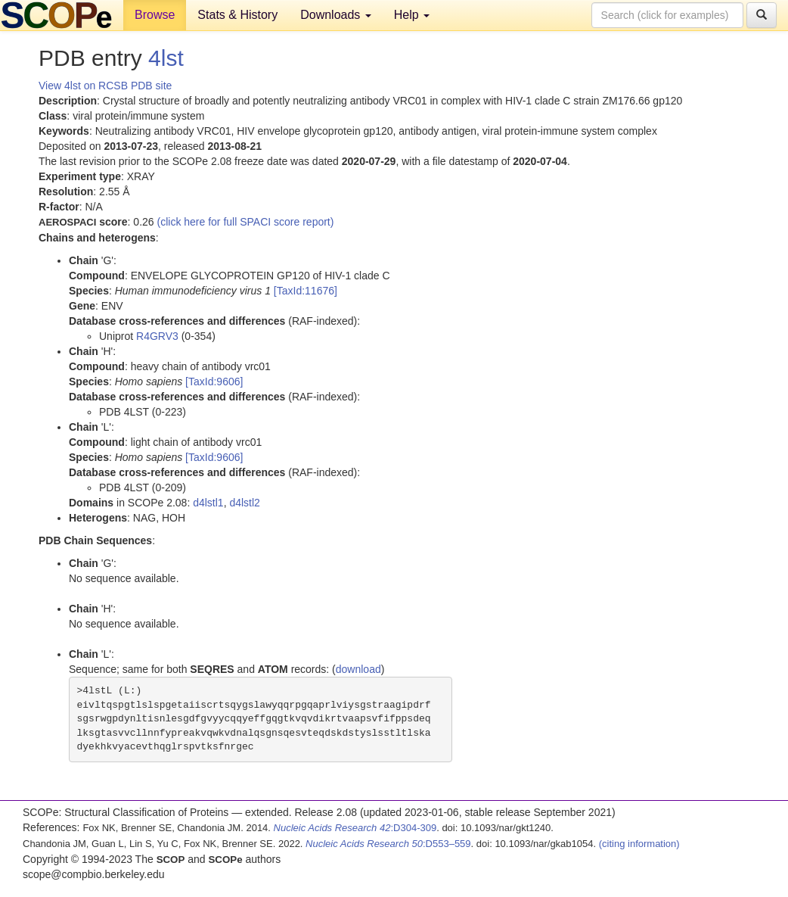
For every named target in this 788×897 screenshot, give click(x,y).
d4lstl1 (208, 503)
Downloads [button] (335, 14)
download (358, 669)
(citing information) (639, 843)
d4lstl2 (244, 503)
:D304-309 (355, 827)
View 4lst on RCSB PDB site (105, 85)
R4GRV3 (157, 336)
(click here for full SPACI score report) (245, 222)
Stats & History (237, 14)
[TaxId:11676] (305, 291)
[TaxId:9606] (214, 381)
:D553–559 (388, 843)
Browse (155, 14)
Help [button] (412, 14)
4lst (166, 57)
